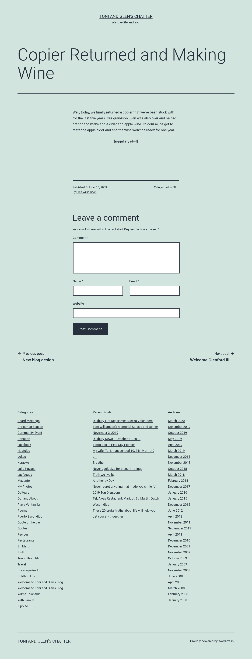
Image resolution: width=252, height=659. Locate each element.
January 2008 (177, 600)
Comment (81, 238)
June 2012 (175, 510)
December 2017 (179, 486)
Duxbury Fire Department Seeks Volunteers (123, 421)
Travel (22, 564)
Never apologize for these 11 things (117, 469)
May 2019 (175, 439)
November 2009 (179, 552)
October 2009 (177, 558)
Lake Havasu (27, 469)
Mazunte (24, 480)
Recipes (23, 534)
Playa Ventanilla (29, 504)
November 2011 (179, 522)
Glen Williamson (86, 192)
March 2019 (176, 451)
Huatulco (24, 451)
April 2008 (175, 582)
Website (78, 303)
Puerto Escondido (30, 516)
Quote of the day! (29, 522)
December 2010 (179, 540)
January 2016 (177, 492)
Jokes (22, 456)
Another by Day (103, 480)
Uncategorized (28, 570)
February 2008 (178, 594)
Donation (24, 439)
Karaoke (23, 462)
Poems (22, 510)
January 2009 (177, 564)
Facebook (24, 445)
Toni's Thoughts (29, 558)
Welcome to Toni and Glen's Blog (40, 582)
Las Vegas (25, 474)
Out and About (28, 498)
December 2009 (179, 546)
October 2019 (177, 432)
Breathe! (98, 462)
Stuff (176, 187)
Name (78, 281)
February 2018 (178, 480)
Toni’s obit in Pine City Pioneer (114, 445)
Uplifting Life (26, 576)
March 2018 (176, 474)
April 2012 (175, 516)
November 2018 (179, 462)
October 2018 (177, 469)
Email (134, 281)
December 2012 (179, 504)
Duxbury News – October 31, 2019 (117, 439)
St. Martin (24, 546)
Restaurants (26, 540)
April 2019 (175, 445)
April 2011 (175, 534)
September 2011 (179, 528)
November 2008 (179, 570)
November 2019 (179, 427)
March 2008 (176, 588)
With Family (26, 600)
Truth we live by (103, 474)
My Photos (25, 486)
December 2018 (179, 456)
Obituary (23, 492)
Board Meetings (29, 421)
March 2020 (176, 421)
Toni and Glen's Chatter (125, 16)
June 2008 (175, 576)
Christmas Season (30, 427)
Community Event (30, 432)
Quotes (22, 528)
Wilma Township (29, 594)
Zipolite (23, 606)
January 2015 (177, 498)
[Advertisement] (126, 155)
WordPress (226, 641)
